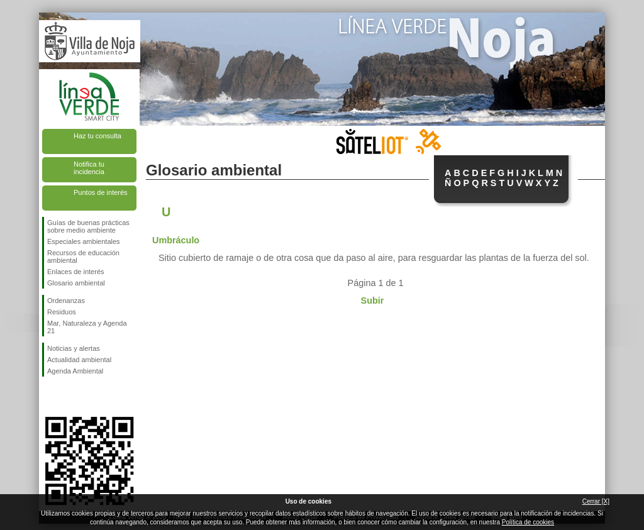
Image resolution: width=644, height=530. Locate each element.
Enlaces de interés (75, 271)
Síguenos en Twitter (70, 396)
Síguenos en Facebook (49, 396)
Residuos (61, 312)
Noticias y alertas (73, 348)
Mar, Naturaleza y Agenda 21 (87, 326)
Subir (372, 300)
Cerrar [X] (595, 501)
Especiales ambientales (83, 241)
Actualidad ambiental (79, 359)
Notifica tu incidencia (89, 167)
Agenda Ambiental (75, 371)
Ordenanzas (66, 300)
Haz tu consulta (97, 136)
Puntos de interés (101, 192)
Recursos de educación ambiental (83, 256)
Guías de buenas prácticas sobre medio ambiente (88, 226)
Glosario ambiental (76, 283)
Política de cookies (528, 522)
